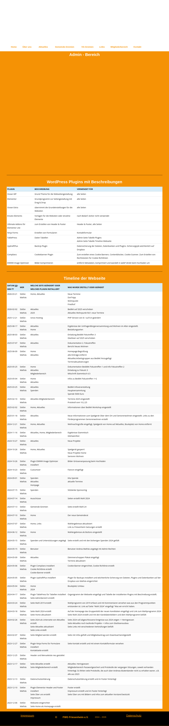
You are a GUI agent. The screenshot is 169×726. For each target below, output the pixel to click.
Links (109, 47)
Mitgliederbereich (128, 47)
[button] (29, 47)
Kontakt (147, 47)
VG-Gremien (93, 47)
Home (14, 47)
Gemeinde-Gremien (69, 47)
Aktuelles (46, 47)
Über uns (28, 47)
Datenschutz (133, 715)
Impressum (27, 715)
